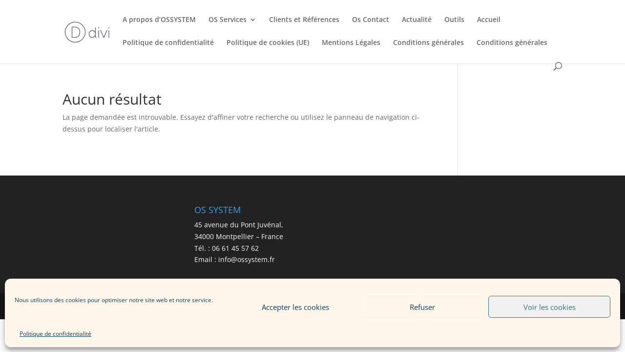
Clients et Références (304, 20)
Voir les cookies (549, 307)
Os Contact (370, 20)
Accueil (488, 20)
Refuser (422, 307)
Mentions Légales (351, 43)
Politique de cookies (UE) (268, 43)
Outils (454, 20)
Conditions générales (428, 43)
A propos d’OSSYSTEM (159, 20)
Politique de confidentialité (55, 334)
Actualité (417, 20)
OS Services (227, 20)
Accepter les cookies (295, 307)
